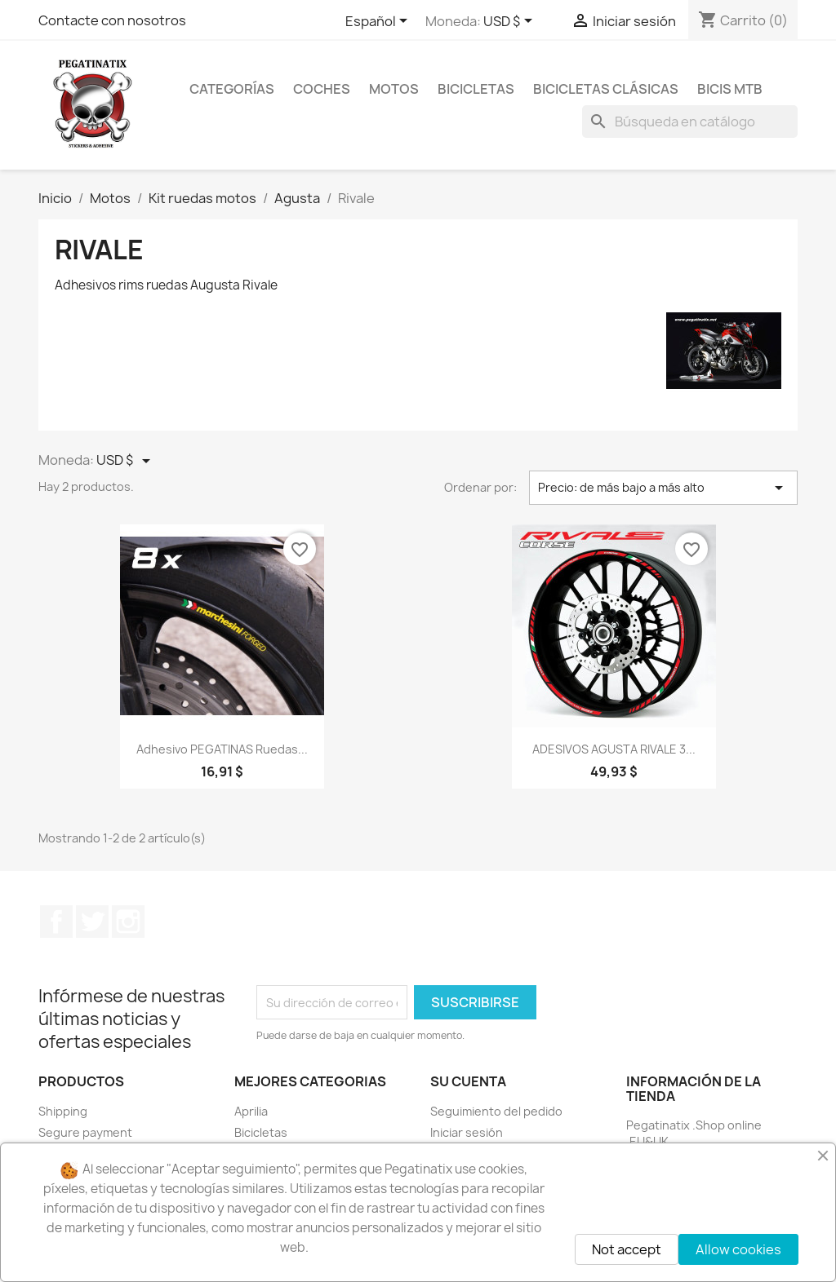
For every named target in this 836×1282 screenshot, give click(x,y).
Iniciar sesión (466, 1132)
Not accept (626, 1249)
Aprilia (251, 1111)
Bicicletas (260, 1132)
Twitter (92, 921)
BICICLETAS (476, 89)
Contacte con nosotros (112, 20)
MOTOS (394, 89)
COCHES (321, 89)
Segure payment (85, 1132)
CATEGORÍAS (231, 89)
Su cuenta (468, 1081)
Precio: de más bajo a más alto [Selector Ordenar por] (663, 487)
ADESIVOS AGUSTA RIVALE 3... (614, 749)
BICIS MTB (730, 89)
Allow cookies (738, 1249)
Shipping (62, 1111)
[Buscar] (690, 121)
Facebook (56, 921)
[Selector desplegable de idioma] (379, 22)
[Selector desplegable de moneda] (510, 22)
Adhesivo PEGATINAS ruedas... (222, 749)
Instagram (128, 921)
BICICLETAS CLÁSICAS (605, 89)
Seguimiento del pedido (496, 1111)
